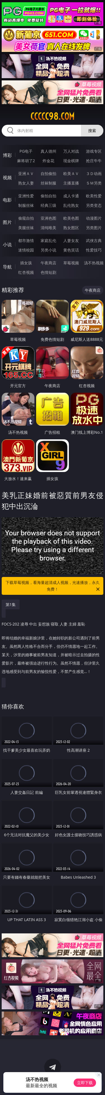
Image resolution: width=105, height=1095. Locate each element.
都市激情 (26, 240)
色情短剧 (48, 272)
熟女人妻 (26, 183)
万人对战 (71, 151)
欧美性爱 (94, 195)
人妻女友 (71, 240)
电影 (7, 200)
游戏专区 (94, 151)
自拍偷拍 (48, 173)
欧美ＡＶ (71, 173)
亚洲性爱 (26, 195)
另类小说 (48, 250)
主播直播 (71, 183)
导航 (7, 267)
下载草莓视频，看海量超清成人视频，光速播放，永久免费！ (53, 586)
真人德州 (48, 151)
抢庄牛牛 (94, 160)
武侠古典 (94, 240)
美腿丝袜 (26, 227)
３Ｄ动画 (94, 173)
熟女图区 (71, 227)
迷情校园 (26, 250)
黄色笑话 (71, 250)
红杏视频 (26, 272)
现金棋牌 (71, 160)
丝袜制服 (48, 183)
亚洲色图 (48, 218)
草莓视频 (71, 262)
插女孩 (26, 262)
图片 (7, 222)
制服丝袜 (26, 205)
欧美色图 (71, 218)
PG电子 (25, 151)
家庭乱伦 (48, 240)
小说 (7, 244)
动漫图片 (94, 218)
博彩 (7, 155)
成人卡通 (71, 195)
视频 (7, 177)
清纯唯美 (48, 227)
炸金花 (48, 160)
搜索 (92, 130)
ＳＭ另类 (94, 183)
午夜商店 (48, 262)
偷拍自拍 (48, 195)
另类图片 (94, 227)
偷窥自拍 (26, 218)
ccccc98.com (52, 116)
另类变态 (94, 205)
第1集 (11, 604)
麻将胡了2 (26, 160)
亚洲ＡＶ (26, 173)
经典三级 (48, 205)
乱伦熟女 (71, 205)
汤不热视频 (94, 262)
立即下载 (85, 1082)
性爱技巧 (94, 250)
